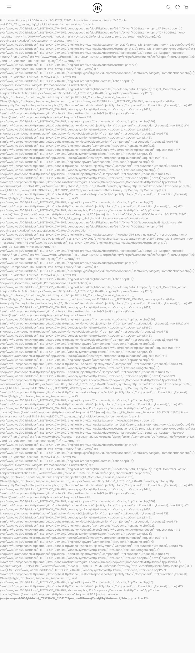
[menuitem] (9, 8)
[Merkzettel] (176, 8)
